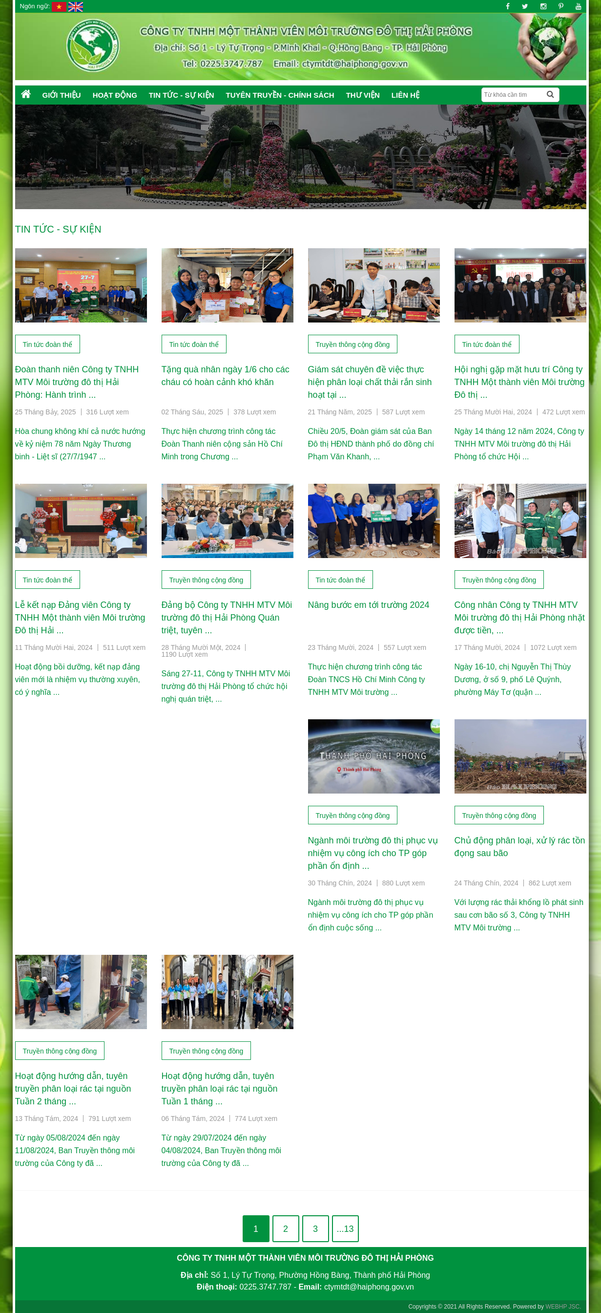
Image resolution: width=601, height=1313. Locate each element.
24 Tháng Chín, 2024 (486, 883)
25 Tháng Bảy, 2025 (45, 412)
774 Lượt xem (256, 1118)
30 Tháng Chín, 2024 (340, 883)
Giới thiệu (61, 95)
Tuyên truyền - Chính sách (280, 95)
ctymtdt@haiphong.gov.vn (369, 1287)
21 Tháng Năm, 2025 (340, 412)
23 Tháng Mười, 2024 (341, 647)
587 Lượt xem (403, 412)
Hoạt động (115, 95)
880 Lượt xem (403, 883)
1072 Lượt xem (553, 647)
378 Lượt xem (254, 412)
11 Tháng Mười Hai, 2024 (54, 647)
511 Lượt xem (124, 647)
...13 (344, 1229)
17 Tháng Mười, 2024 (487, 647)
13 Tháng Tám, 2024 (46, 1118)
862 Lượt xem (550, 883)
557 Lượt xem (405, 647)
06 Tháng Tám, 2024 (193, 1118)
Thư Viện (363, 95)
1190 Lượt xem (185, 654)
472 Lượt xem (563, 412)
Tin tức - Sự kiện (181, 95)
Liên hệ (405, 95)
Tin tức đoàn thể (47, 344)
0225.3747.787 (265, 1287)
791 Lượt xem (109, 1118)
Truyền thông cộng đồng (353, 344)
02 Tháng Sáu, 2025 (193, 412)
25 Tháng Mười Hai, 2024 (493, 412)
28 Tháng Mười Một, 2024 (201, 647)
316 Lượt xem (107, 412)
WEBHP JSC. (563, 1306)
